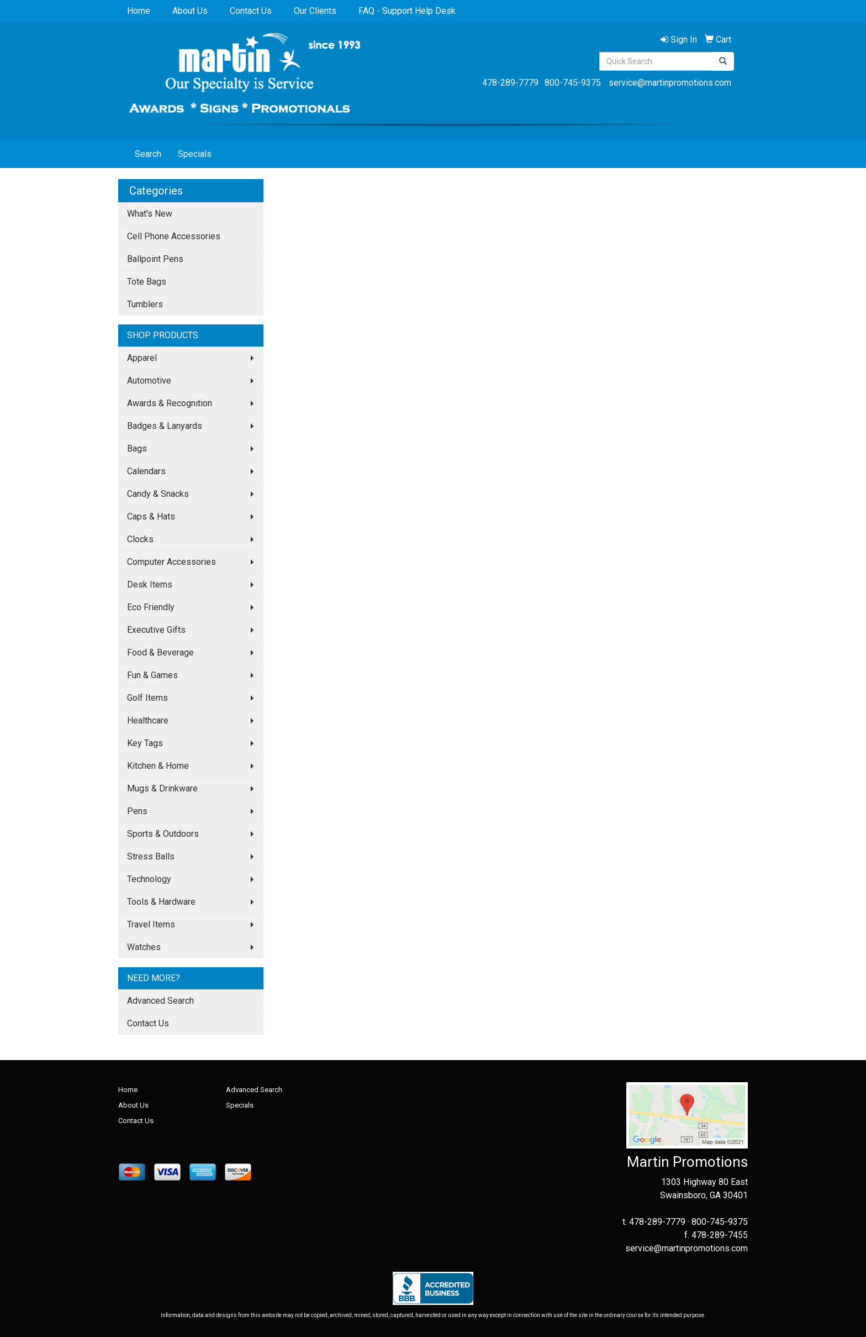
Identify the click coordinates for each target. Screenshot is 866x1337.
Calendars (146, 471)
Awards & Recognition (169, 403)
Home (138, 11)
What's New (149, 213)
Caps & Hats (151, 516)
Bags (137, 448)
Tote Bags (146, 281)
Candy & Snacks (158, 494)
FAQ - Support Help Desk (407, 11)
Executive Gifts (156, 630)
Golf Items (147, 698)
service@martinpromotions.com (670, 82)
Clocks (140, 539)
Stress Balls (151, 856)
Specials (195, 154)
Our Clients (315, 11)
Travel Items (151, 924)
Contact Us (251, 11)
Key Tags (145, 743)
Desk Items (149, 584)
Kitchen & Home (158, 766)
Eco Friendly (151, 607)
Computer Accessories (171, 562)
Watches (144, 947)
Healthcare (147, 720)
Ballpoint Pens (155, 259)
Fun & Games (152, 675)
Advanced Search (160, 1000)
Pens (137, 811)
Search (148, 154)
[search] (723, 61)
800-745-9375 (573, 82)
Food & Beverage (160, 652)
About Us (190, 11)
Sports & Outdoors (163, 834)
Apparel (142, 358)
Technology (149, 879)
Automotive (149, 380)
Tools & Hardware (161, 901)
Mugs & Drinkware (162, 788)
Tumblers (145, 304)
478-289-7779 (510, 82)
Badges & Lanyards (164, 426)
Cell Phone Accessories (173, 236)
